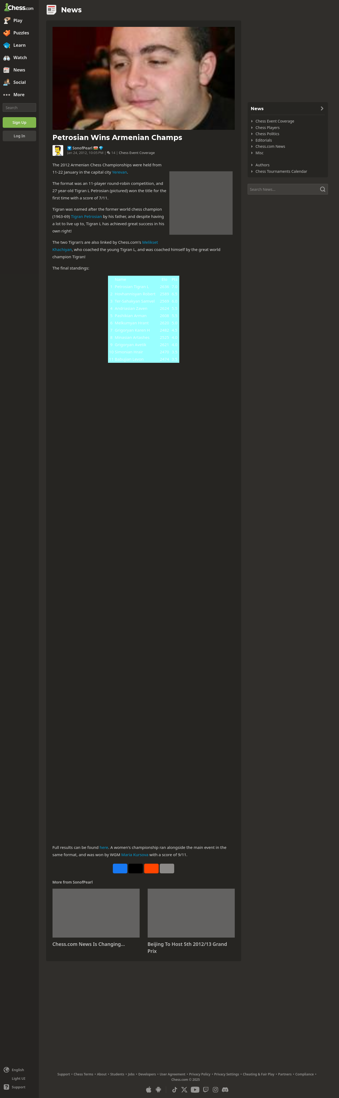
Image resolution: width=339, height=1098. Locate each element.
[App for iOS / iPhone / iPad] (149, 1089)
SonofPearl (82, 148)
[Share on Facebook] (120, 868)
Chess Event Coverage (137, 152)
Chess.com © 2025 (185, 1079)
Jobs (131, 1074)
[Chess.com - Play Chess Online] (19, 8)
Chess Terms (83, 1074)
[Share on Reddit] (151, 868)
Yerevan (119, 172)
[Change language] (19, 1069)
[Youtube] (195, 1089)
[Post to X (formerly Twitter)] (135, 868)
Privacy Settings (226, 1074)
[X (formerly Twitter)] (184, 1089)
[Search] (19, 107)
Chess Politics (268, 133)
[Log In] (19, 136)
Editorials (264, 140)
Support (63, 1074)
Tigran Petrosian (86, 216)
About (102, 1074)
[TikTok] (175, 1089)
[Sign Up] (19, 122)
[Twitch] (206, 1089)
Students (117, 1074)
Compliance (304, 1074)
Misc (260, 152)
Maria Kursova (134, 854)
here (104, 847)
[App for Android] (158, 1089)
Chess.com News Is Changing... (89, 944)
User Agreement (172, 1074)
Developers (147, 1074)
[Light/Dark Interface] (19, 1078)
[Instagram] (215, 1089)
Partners (285, 1074)
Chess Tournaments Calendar (281, 171)
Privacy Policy (199, 1074)
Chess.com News (270, 146)
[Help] (19, 1087)
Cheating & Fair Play (258, 1074)
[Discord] (225, 1089)
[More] (19, 95)
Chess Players (268, 127)
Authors (263, 164)
